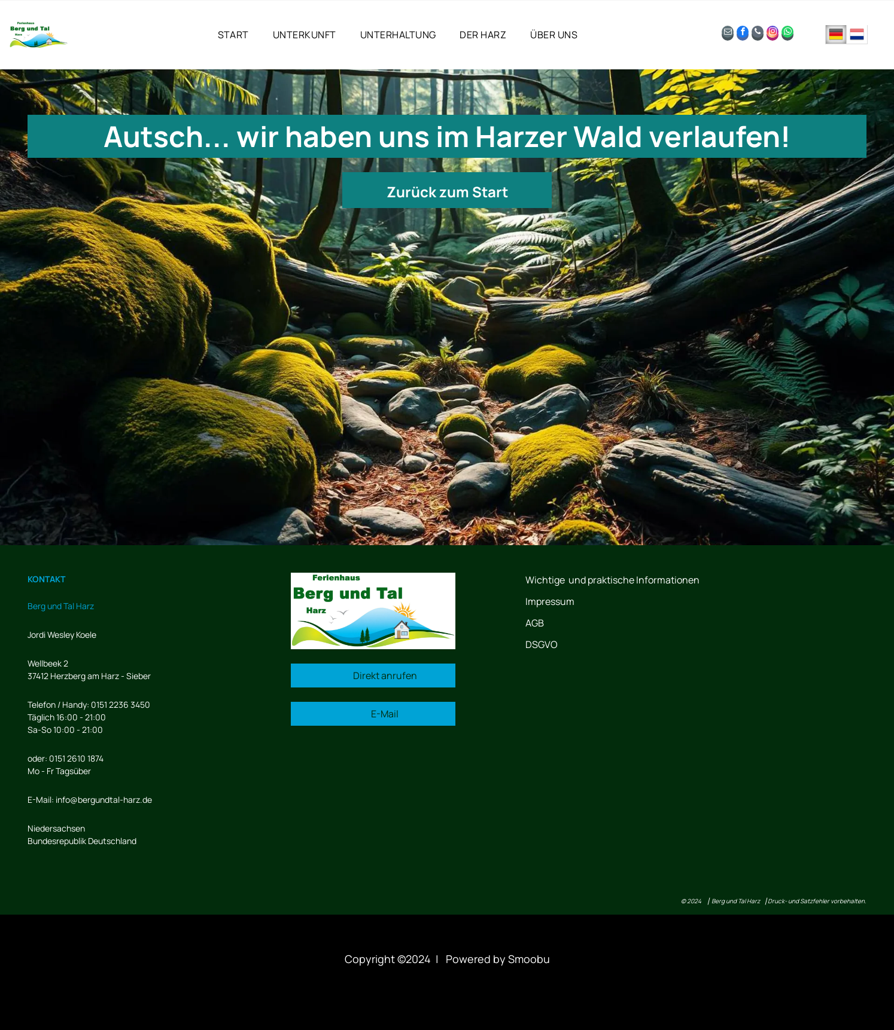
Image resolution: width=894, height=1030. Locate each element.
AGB (534, 622)
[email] (728, 35)
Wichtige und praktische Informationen (612, 579)
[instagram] (773, 35)
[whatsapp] (787, 35)
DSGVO (541, 644)
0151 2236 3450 (120, 704)
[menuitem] (233, 34)
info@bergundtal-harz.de (104, 799)
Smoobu (529, 959)
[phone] (758, 35)
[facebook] (743, 35)
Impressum (549, 601)
